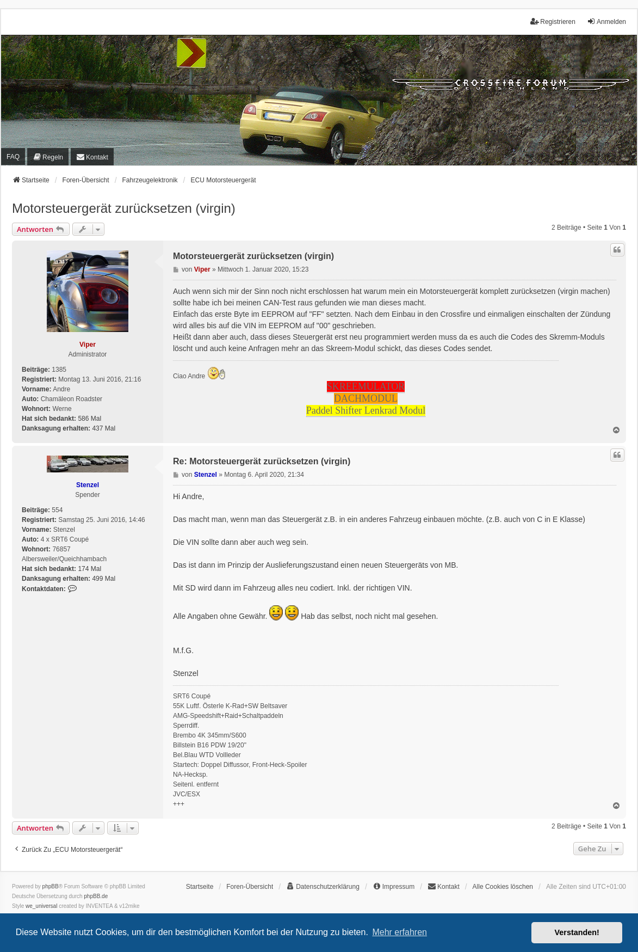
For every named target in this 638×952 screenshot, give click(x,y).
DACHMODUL (366, 398)
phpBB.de (96, 896)
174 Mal (89, 569)
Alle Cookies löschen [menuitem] (503, 886)
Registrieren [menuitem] (552, 21)
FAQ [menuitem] (13, 157)
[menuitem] (48, 156)
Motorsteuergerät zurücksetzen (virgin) (124, 208)
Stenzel (87, 485)
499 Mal (103, 578)
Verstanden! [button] (577, 932)
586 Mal (89, 418)
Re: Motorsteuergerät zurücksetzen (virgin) (261, 461)
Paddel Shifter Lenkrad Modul (365, 410)
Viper (87, 344)
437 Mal (103, 428)
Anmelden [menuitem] (606, 21)
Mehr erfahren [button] (399, 932)
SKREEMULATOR (366, 386)
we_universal (41, 906)
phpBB (50, 886)
